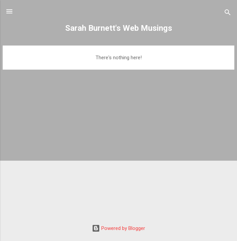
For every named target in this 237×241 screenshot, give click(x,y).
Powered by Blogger (118, 228)
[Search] (228, 13)
